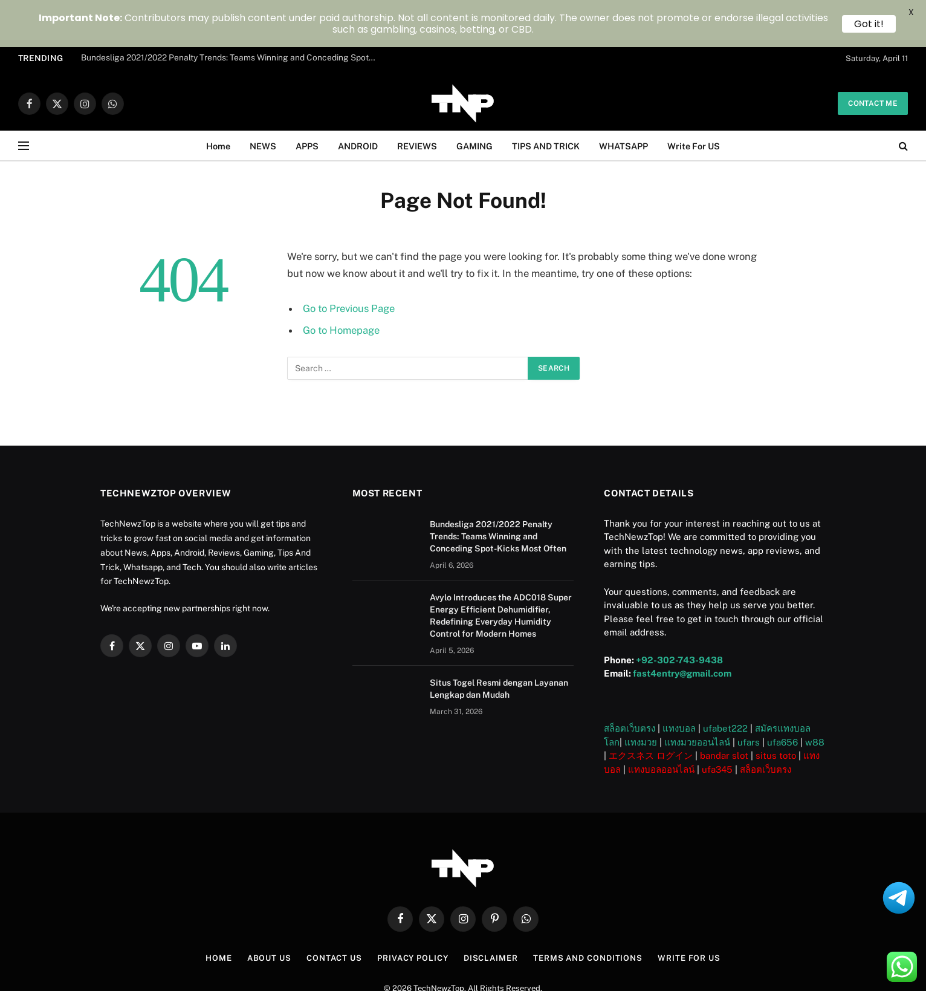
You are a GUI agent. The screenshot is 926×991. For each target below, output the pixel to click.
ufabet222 (725, 688)
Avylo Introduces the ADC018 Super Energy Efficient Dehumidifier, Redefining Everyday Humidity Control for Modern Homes (501, 575)
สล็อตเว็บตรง (629, 688)
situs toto (776, 715)
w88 (814, 702)
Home (218, 105)
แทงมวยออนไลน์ (697, 702)
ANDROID (358, 105)
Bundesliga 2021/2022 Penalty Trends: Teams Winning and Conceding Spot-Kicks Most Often (498, 496)
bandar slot (724, 715)
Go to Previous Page (349, 268)
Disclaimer (491, 918)
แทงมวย (640, 702)
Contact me (873, 63)
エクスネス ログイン (651, 715)
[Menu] (23, 106)
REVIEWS (417, 105)
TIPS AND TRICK (546, 105)
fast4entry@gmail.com (682, 633)
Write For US (693, 105)
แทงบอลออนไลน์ (661, 729)
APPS (307, 105)
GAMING (474, 105)
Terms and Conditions (588, 918)
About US (269, 918)
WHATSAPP (623, 105)
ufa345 (717, 729)
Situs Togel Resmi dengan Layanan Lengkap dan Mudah (499, 648)
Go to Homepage (341, 290)
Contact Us (334, 918)
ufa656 (782, 702)
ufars (748, 702)
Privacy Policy (412, 918)
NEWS (263, 105)
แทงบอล (679, 688)
